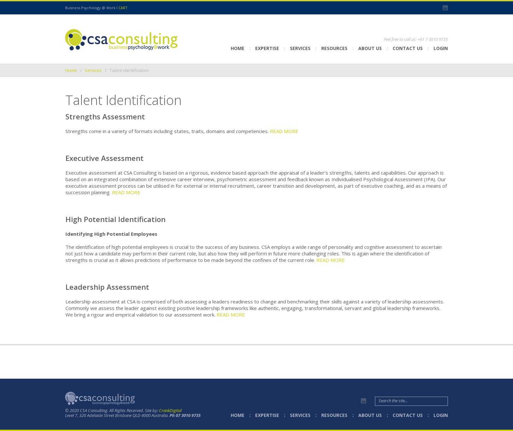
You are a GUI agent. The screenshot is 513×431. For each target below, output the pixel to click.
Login (440, 48)
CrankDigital (170, 410)
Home (237, 48)
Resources (334, 48)
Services (300, 48)
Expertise (267, 48)
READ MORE (284, 131)
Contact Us (408, 48)
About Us (370, 48)
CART (123, 7)
